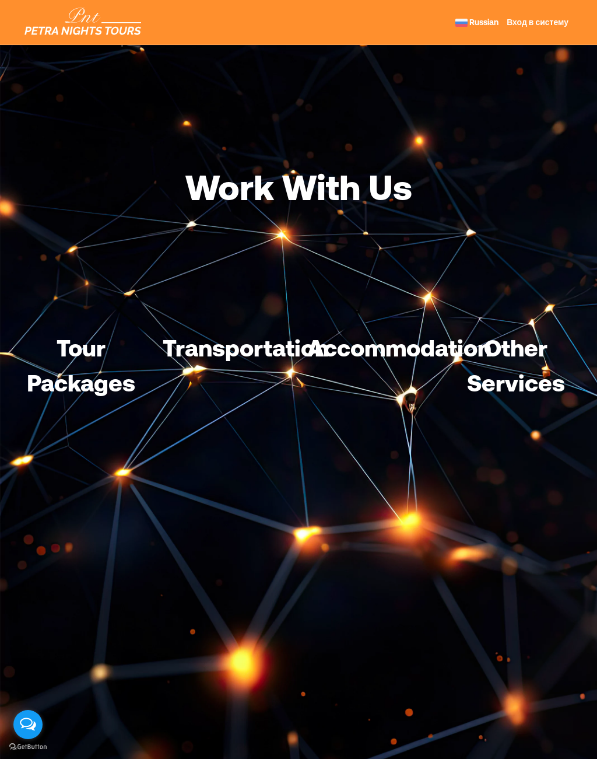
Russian (476, 22)
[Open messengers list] (28, 724)
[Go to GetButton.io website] (28, 747)
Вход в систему (537, 22)
